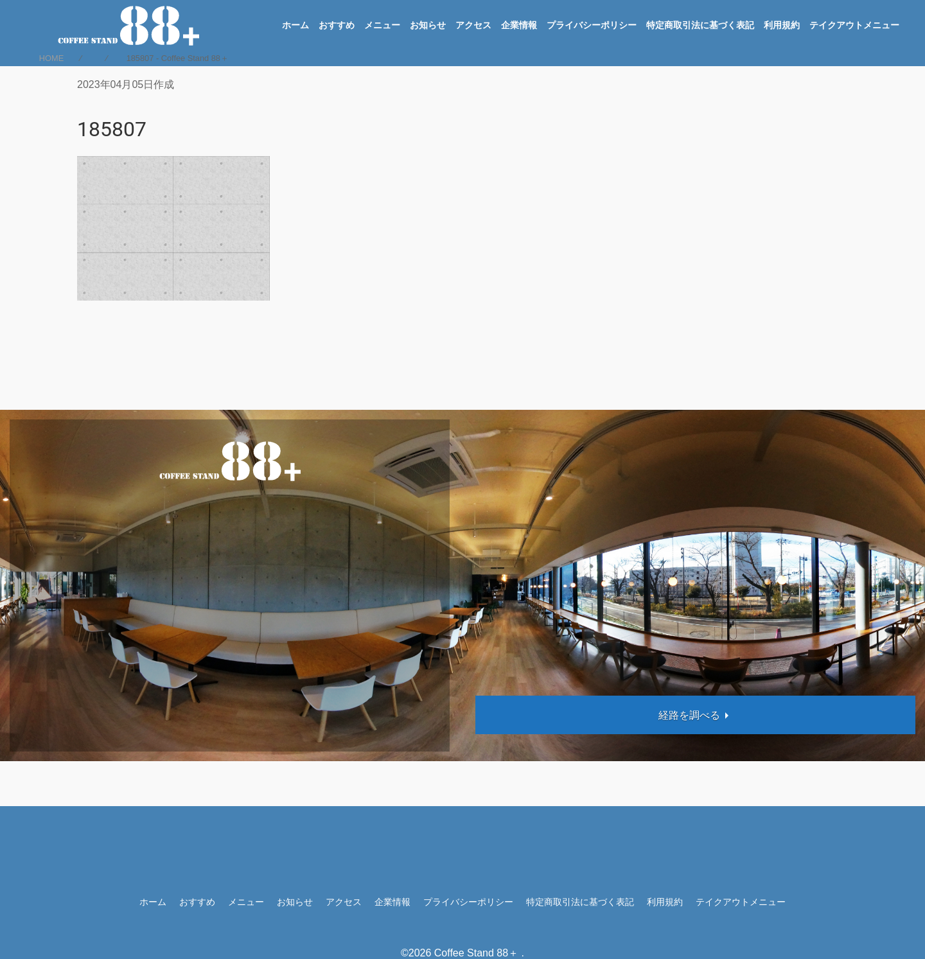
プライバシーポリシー (592, 25)
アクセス (473, 25)
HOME (51, 58)
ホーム (295, 25)
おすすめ (337, 25)
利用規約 (782, 25)
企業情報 (519, 25)
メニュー (382, 25)
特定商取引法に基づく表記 (700, 25)
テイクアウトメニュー (854, 25)
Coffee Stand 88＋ (476, 952)
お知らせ (428, 25)
